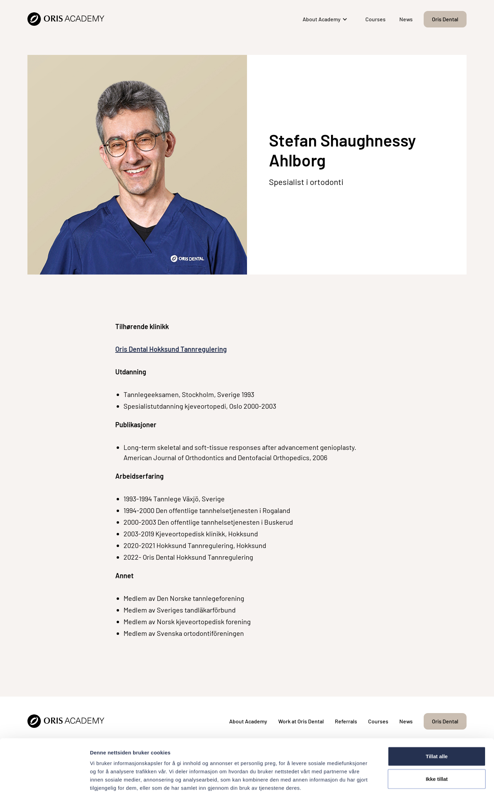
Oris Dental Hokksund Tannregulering (171, 349)
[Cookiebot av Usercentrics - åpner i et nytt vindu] (44, 778)
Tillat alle (437, 719)
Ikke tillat (437, 742)
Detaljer (365, 778)
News (406, 19)
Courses (375, 19)
